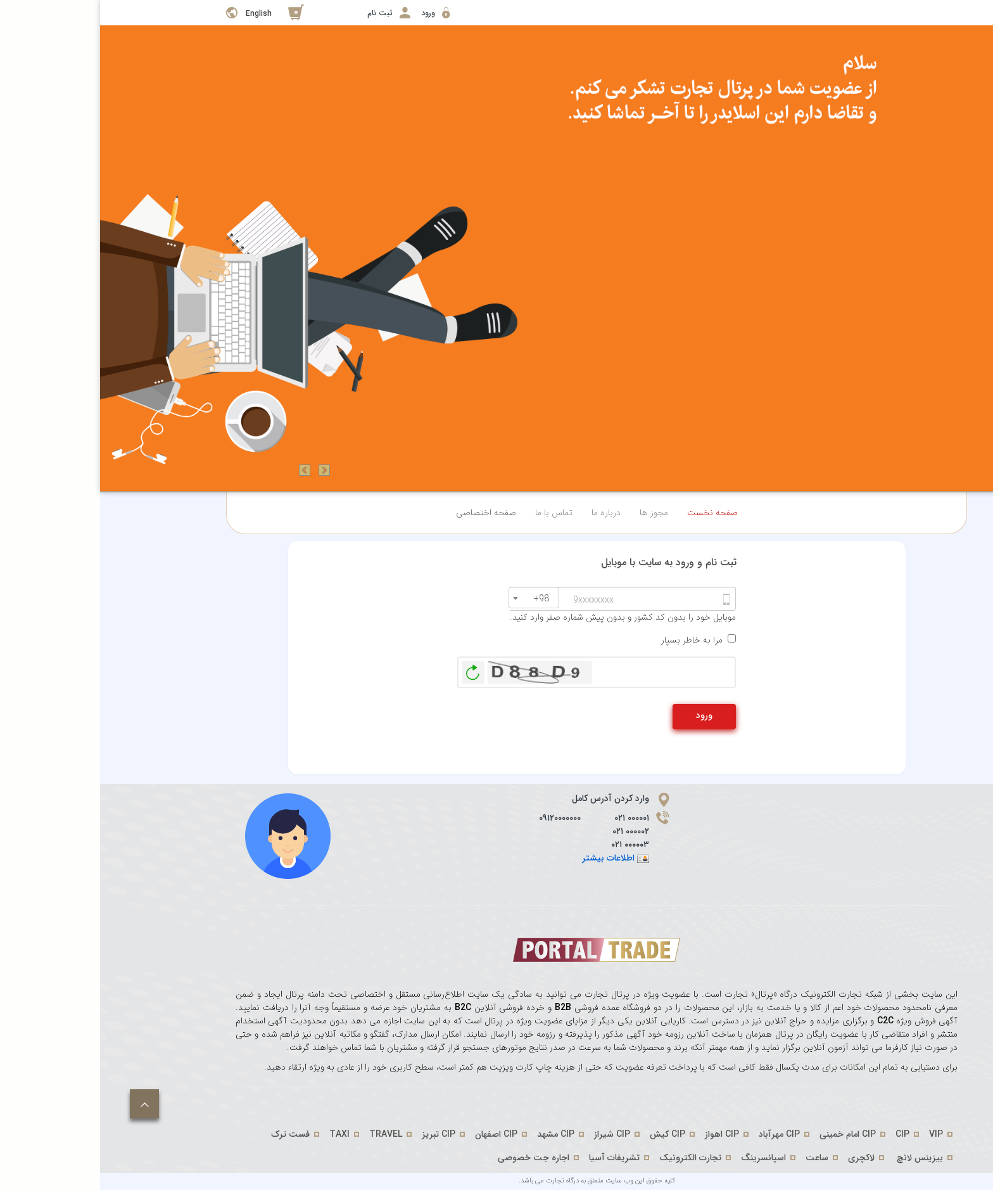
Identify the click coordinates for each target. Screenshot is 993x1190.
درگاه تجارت (461, 1180)
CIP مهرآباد (679, 1134)
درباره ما (506, 513)
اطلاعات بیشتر (508, 858)
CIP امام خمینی (747, 1134)
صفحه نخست (612, 513)
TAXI (239, 1134)
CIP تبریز (338, 1134)
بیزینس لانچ (820, 1158)
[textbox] (438, 599)
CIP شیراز (512, 1134)
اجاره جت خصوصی (433, 1158)
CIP (802, 1134)
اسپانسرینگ (663, 1158)
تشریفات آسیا (514, 1158)
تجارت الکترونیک (590, 1158)
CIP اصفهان (396, 1134)
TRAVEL (285, 1134)
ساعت (716, 1158)
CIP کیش (567, 1134)
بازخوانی (373, 669)
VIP (836, 1134)
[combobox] (433, 597)
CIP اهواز (622, 1134)
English (159, 14)
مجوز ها (554, 513)
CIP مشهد (455, 1134)
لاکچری (761, 1158)
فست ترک (190, 1134)
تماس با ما (453, 513)
